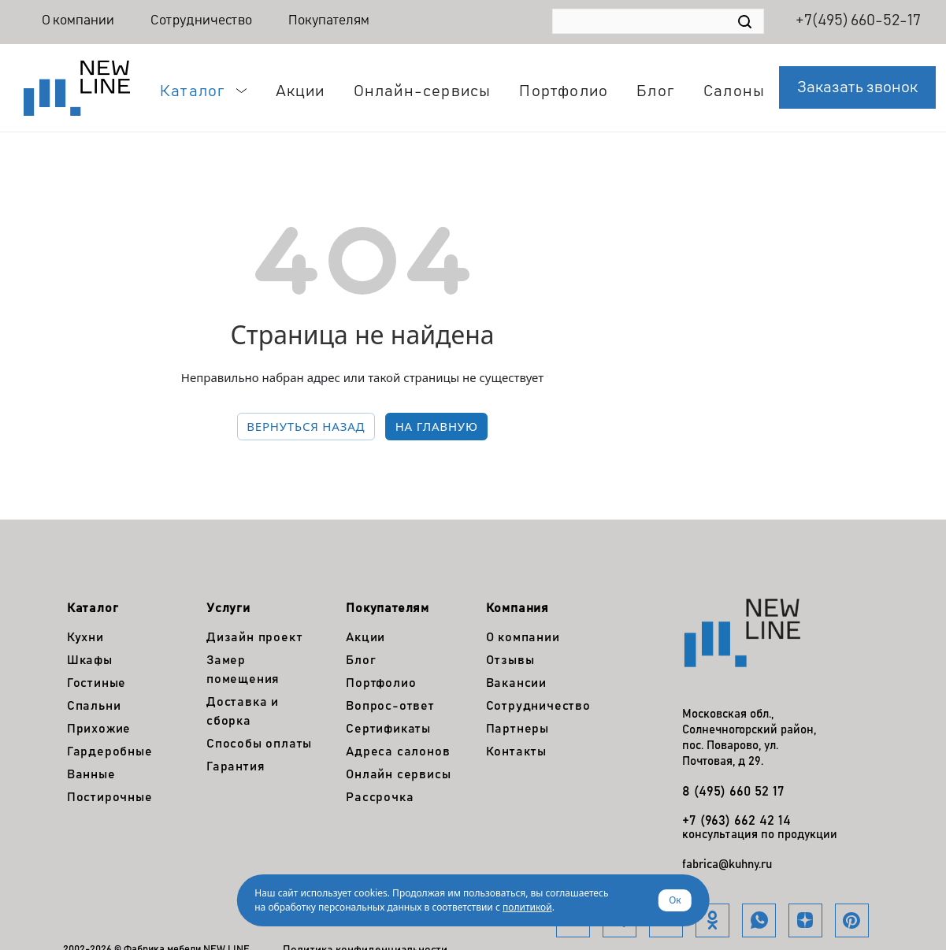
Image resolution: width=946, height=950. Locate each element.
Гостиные (96, 683)
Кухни (85, 637)
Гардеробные (110, 751)
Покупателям (328, 21)
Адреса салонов (398, 751)
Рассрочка (380, 797)
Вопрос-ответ (390, 706)
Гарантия (235, 766)
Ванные (91, 774)
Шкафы (90, 660)
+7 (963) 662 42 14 (736, 821)
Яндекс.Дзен (805, 920)
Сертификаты (388, 728)
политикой (527, 907)
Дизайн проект (254, 637)
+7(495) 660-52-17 (858, 20)
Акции (365, 637)
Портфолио (381, 683)
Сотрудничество (201, 21)
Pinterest (852, 920)
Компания (517, 608)
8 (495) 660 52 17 (733, 792)
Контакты (516, 751)
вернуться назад (306, 426)
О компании (78, 21)
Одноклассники (712, 920)
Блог (361, 660)
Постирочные (110, 797)
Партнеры (517, 728)
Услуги (228, 608)
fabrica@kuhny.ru (727, 864)
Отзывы (510, 660)
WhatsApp (759, 920)
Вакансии (516, 683)
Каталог (93, 608)
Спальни (94, 706)
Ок (675, 900)
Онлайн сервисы (398, 774)
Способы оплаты (259, 743)
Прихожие (99, 728)
